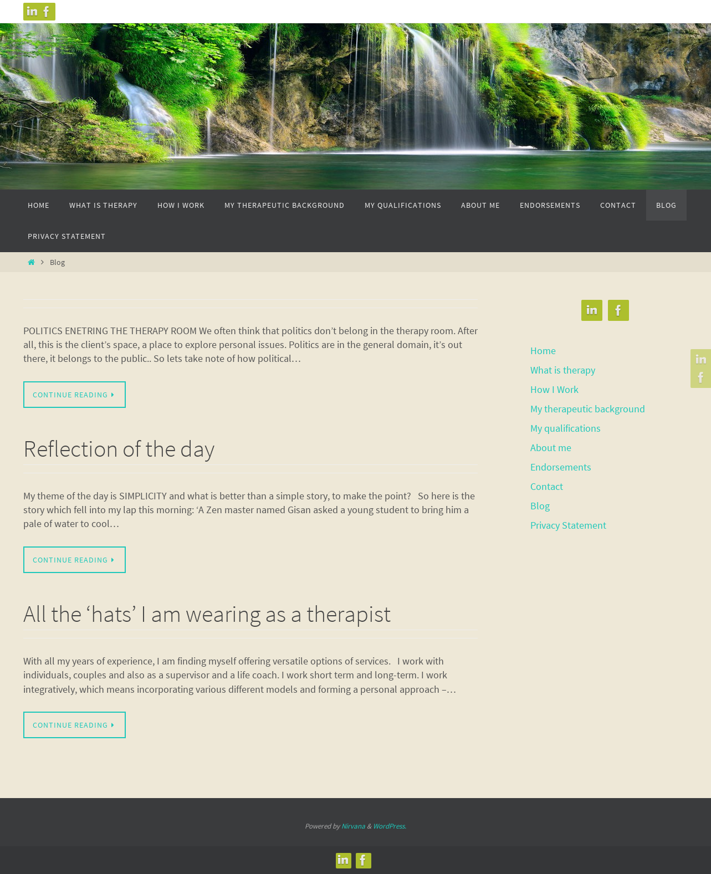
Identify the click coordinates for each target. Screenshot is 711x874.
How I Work (554, 388)
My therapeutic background (587, 407)
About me (550, 445)
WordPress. (389, 826)
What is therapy (562, 369)
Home (543, 350)
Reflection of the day (118, 448)
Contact (546, 483)
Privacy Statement (568, 521)
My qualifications (565, 426)
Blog (540, 501)
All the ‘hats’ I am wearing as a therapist (207, 613)
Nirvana (353, 826)
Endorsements (560, 464)
